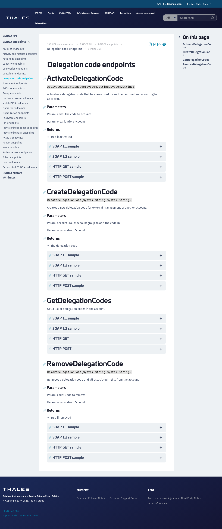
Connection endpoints (15, 68)
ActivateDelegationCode (197, 46)
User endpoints (11, 162)
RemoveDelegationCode (197, 66)
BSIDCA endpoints (16, 42)
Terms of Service (157, 503)
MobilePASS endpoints (15, 103)
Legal (152, 490)
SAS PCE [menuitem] (38, 13)
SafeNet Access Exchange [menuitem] (88, 13)
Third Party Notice (191, 498)
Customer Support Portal (123, 498)
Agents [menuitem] (51, 13)
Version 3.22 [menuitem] (95, 49)
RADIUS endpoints (13, 137)
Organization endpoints (16, 113)
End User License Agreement (164, 498)
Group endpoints (12, 93)
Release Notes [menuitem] (41, 23)
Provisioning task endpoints (18, 132)
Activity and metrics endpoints (20, 53)
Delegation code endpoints (18, 78)
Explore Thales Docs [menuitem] (197, 4)
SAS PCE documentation (169, 3)
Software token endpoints (17, 152)
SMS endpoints (11, 147)
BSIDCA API (10, 36)
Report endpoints (12, 142)
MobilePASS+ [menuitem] (65, 13)
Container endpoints (14, 73)
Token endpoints (12, 157)
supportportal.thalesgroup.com (20, 515)
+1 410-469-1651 (11, 511)
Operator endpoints (14, 108)
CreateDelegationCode (197, 54)
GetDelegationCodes (196, 59)
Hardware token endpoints (18, 98)
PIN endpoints (11, 122)
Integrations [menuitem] (125, 13)
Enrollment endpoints (15, 83)
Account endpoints (13, 49)
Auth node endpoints (14, 58)
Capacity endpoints (14, 63)
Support (83, 490)
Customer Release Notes (91, 498)
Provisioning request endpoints (20, 127)
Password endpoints (14, 118)
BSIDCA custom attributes (12, 175)
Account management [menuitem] (145, 13)
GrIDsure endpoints (14, 88)
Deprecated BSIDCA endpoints (20, 167)
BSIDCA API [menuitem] (110, 13)
